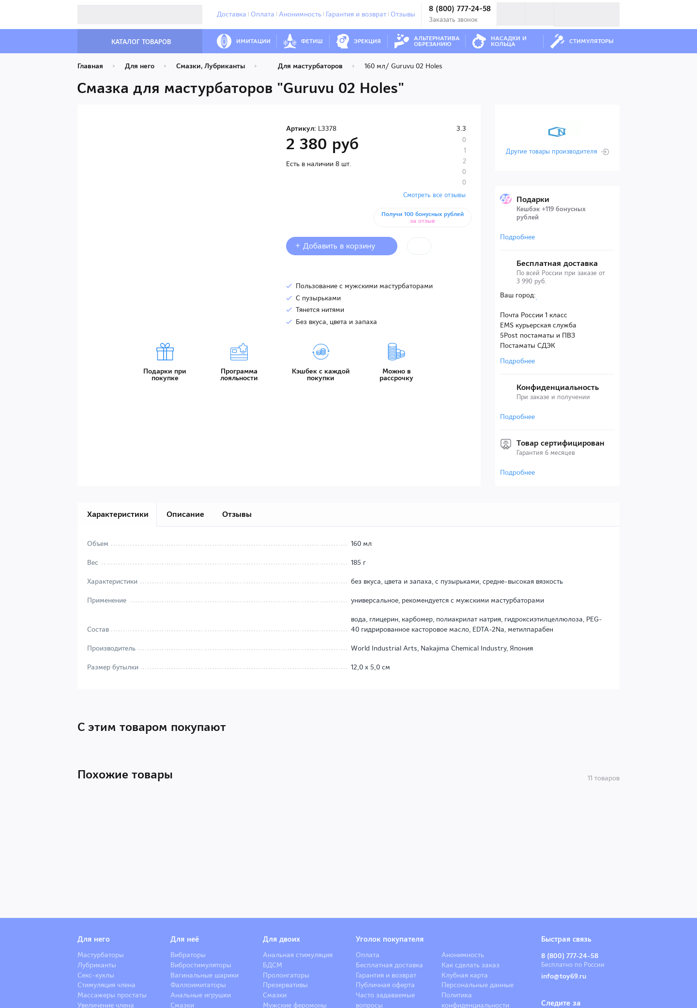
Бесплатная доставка (389, 965)
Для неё (184, 939)
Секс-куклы (95, 975)
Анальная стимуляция (298, 954)
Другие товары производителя (551, 151)
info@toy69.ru (565, 976)
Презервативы (285, 984)
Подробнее (517, 237)
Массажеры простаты (112, 995)
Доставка (231, 14)
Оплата (262, 14)
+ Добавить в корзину (341, 246)
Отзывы (403, 14)
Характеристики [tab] (118, 514)
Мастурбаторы (100, 954)
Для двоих (281, 939)
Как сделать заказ (470, 965)
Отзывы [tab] (237, 514)
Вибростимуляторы (200, 965)
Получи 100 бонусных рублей (424, 217)
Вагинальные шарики (204, 975)
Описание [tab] (185, 514)
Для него (93, 939)
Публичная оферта (385, 984)
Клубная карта (464, 975)
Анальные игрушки (200, 995)
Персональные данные (477, 984)
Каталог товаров (131, 42)
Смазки (275, 995)
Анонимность (300, 14)
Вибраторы (188, 954)
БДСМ (272, 965)
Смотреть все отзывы (434, 195)
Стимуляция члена (106, 984)
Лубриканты (96, 965)
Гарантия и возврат (356, 14)
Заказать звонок (453, 20)
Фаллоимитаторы (198, 984)
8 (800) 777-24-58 (460, 9)
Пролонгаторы (286, 975)
